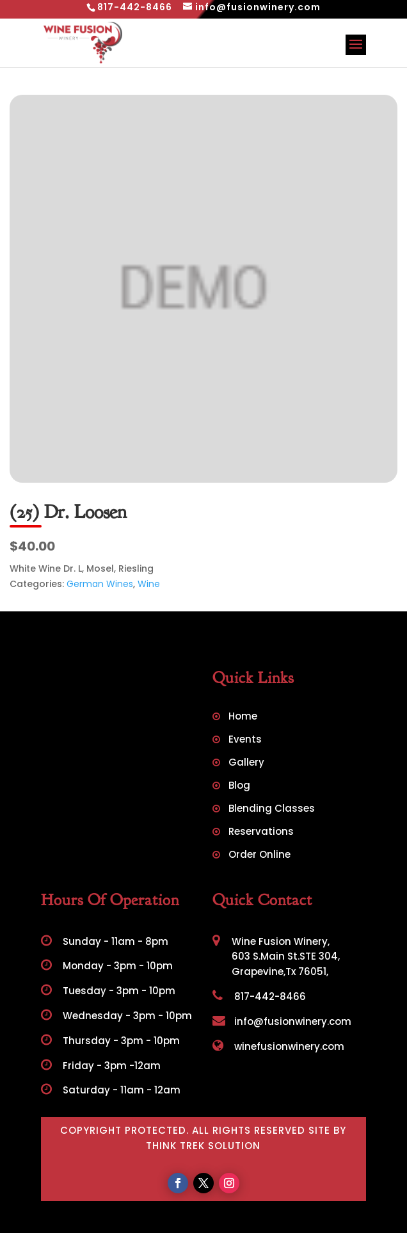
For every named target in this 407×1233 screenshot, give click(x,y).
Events (245, 740)
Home (242, 717)
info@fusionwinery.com (281, 1021)
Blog (239, 786)
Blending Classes (271, 809)
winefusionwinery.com (278, 1046)
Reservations (261, 832)
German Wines (100, 583)
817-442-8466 (259, 996)
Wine (149, 583)
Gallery (246, 763)
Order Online (259, 855)
